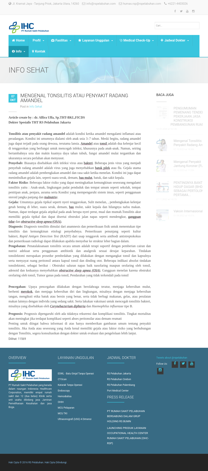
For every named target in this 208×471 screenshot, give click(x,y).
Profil (38, 40)
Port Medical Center (118, 390)
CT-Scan (62, 379)
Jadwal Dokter (175, 40)
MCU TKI (62, 413)
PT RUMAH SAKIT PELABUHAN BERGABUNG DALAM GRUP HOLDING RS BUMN (126, 416)
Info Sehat (35, 106)
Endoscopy (64, 390)
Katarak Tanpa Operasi (70, 385)
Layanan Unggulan (95, 40)
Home (18, 40)
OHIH (61, 402)
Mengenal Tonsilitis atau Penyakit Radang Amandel (74, 98)
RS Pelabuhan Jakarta (119, 373)
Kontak (38, 51)
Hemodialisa (65, 396)
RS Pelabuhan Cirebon (119, 379)
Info (18, 51)
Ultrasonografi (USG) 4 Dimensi (75, 419)
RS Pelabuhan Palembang (121, 385)
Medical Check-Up (137, 40)
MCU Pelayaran (66, 407)
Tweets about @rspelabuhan (171, 357)
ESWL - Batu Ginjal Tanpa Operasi (76, 373)
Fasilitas (61, 40)
